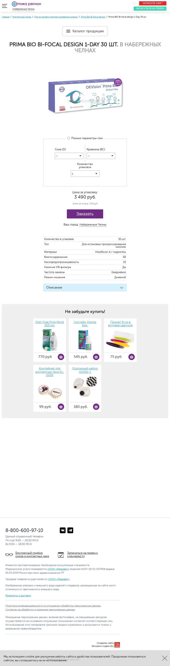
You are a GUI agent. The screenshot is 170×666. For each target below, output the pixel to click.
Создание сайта (105, 643)
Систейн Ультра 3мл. (85, 324)
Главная (5, 17)
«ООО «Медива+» (58, 569)
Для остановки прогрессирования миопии (56, 17)
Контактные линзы (22, 17)
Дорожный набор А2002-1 (85, 370)
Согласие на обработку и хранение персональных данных (40, 609)
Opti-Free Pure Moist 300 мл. (49, 324)
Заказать (85, 214)
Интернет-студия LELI (103, 646)
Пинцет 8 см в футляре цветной (120, 324)
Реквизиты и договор (18, 595)
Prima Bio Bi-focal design (93, 17)
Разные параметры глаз (85, 138)
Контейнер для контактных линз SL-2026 (49, 372)
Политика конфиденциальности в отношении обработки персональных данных (53, 606)
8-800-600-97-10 (24, 530)
